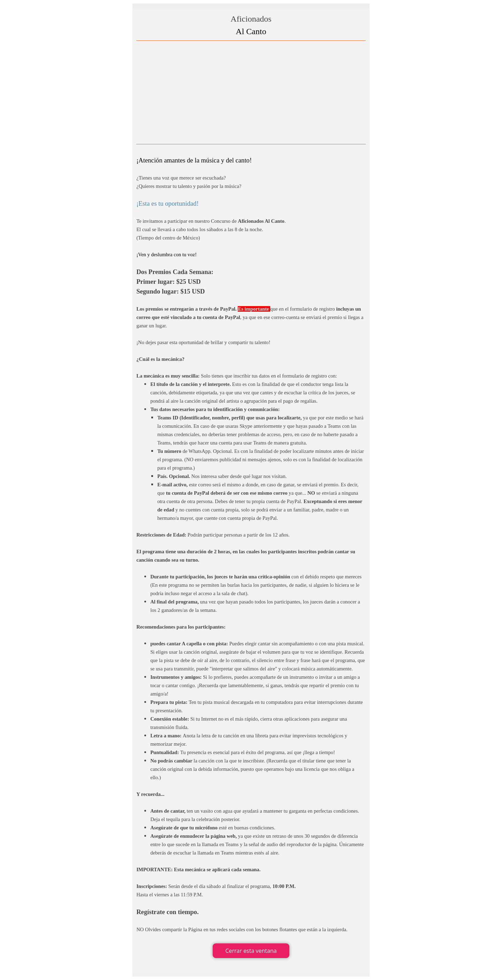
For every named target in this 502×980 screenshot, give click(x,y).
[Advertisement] (251, 92)
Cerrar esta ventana (250, 951)
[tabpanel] (251, 491)
